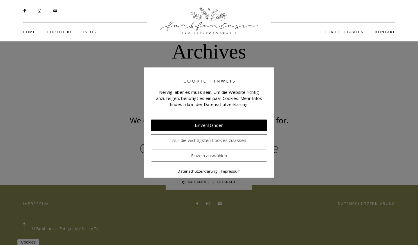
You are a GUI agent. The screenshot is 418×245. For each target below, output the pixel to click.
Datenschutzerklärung (197, 171)
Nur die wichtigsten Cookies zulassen (209, 140)
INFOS (89, 32)
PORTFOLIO (59, 32)
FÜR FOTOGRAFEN (344, 32)
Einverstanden (209, 125)
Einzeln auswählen (209, 155)
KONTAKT (385, 32)
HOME (29, 32)
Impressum (231, 171)
